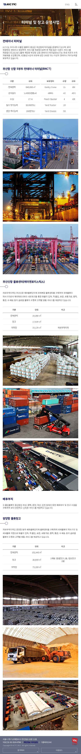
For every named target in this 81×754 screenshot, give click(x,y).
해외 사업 (77, 22)
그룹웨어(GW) (46, 742)
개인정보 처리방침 (31, 742)
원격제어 (20, 750)
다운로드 (59, 750)
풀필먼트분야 (3, 22)
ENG (67, 4)
